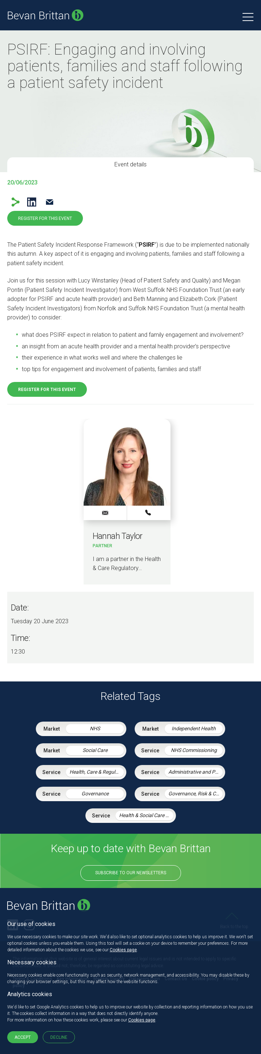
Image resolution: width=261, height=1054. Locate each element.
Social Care (95, 750)
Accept (22, 1037)
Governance (95, 793)
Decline (58, 1037)
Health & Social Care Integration (146, 815)
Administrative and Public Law (195, 772)
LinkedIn (31, 202)
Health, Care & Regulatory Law (97, 772)
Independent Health (194, 728)
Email (49, 202)
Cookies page (123, 949)
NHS (95, 728)
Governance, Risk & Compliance (195, 793)
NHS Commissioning (194, 750)
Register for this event (45, 218)
